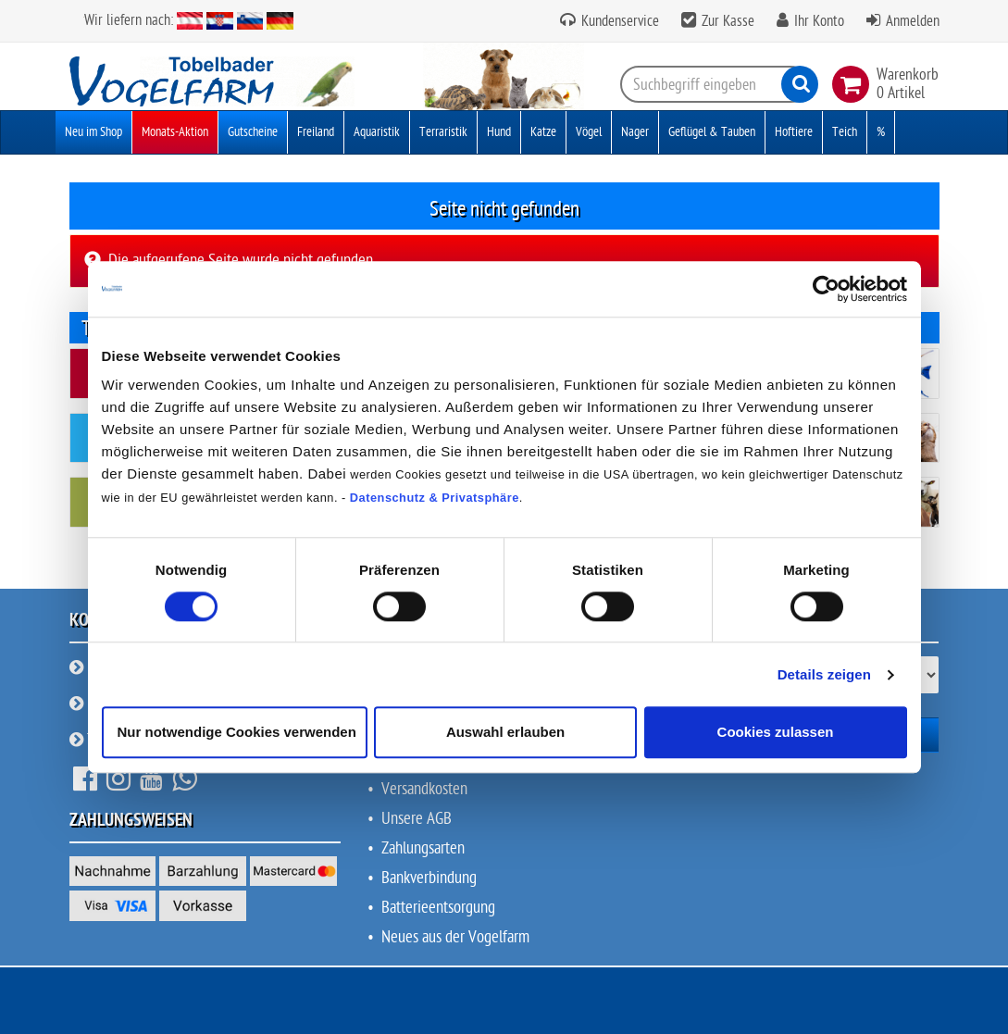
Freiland (315, 132)
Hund (499, 132)
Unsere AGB (416, 818)
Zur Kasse (728, 21)
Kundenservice (618, 21)
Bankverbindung (429, 878)
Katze (543, 132)
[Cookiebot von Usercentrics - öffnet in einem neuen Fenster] (826, 289)
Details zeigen (824, 674)
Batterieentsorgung (438, 907)
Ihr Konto (819, 21)
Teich (844, 132)
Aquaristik (377, 132)
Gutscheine (253, 132)
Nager (635, 132)
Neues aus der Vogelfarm (455, 937)
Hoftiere (794, 132)
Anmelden (913, 21)
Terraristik (443, 132)
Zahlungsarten (423, 848)
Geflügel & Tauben (711, 132)
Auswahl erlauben (505, 733)
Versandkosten (424, 789)
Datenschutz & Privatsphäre (434, 498)
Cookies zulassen (775, 733)
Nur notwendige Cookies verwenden (237, 733)
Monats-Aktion (175, 132)
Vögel (589, 132)
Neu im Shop (93, 132)
